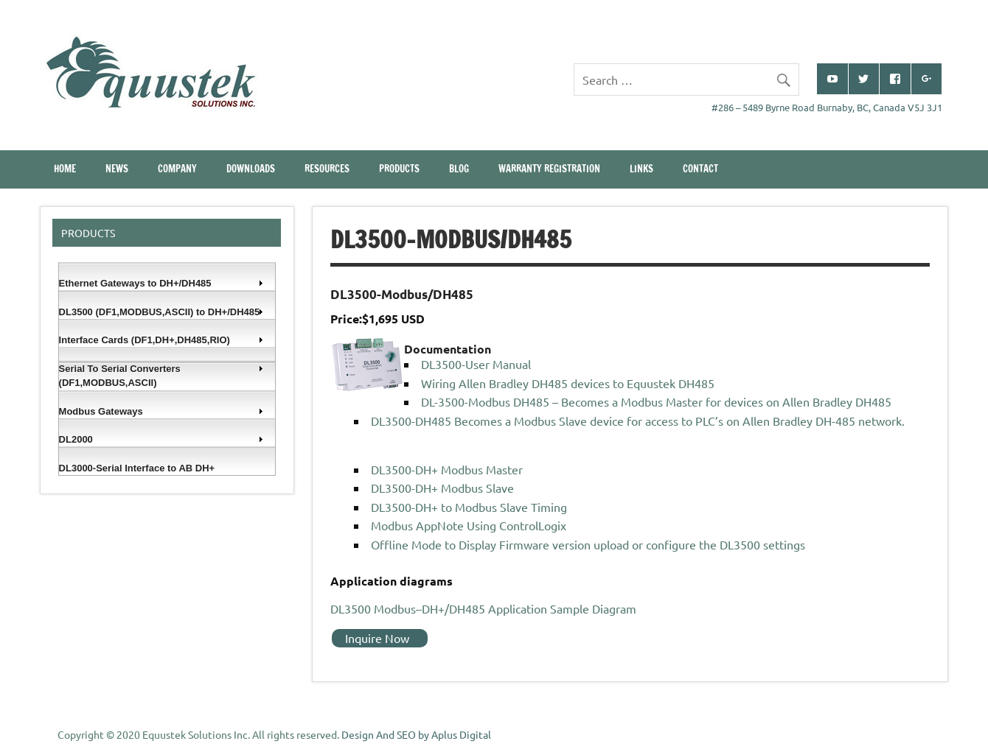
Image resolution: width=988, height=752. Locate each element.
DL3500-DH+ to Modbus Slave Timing (469, 506)
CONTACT (700, 168)
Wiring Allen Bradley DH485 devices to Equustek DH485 (567, 383)
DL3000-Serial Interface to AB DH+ (137, 468)
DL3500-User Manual (476, 363)
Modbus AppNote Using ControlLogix (468, 525)
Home (65, 168)
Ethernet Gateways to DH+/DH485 (161, 283)
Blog (459, 168)
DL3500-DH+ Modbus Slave (442, 487)
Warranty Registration (549, 168)
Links (641, 168)
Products (399, 168)
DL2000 (161, 439)
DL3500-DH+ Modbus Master (447, 469)
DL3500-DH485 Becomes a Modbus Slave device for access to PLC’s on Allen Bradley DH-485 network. (638, 420)
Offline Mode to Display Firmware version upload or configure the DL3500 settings (588, 544)
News (116, 168)
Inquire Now (377, 637)
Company (177, 168)
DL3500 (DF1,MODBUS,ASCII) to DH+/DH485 (161, 311)
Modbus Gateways (161, 411)
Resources (327, 168)
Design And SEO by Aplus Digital (416, 734)
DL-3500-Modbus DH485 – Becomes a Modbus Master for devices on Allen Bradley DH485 (656, 401)
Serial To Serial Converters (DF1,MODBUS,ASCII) (161, 376)
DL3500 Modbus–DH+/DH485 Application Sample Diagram (483, 608)
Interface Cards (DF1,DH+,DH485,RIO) (161, 339)
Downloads (250, 168)
